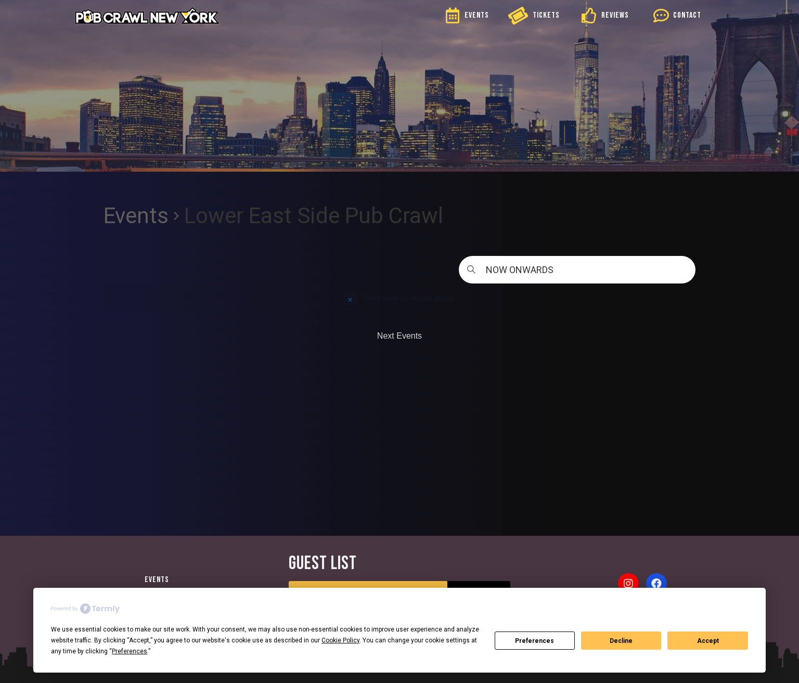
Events (136, 215)
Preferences (534, 641)
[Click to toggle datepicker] (577, 269)
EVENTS (477, 15)
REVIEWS (615, 15)
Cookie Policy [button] (340, 640)
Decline (621, 641)
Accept (708, 641)
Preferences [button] (129, 651)
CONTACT (687, 15)
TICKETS (546, 15)
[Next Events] (399, 336)
